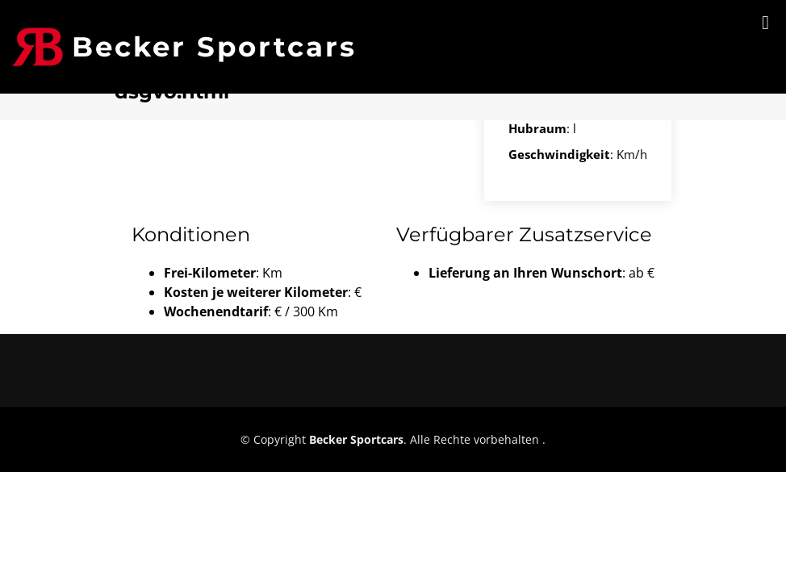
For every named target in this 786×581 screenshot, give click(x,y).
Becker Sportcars (214, 47)
